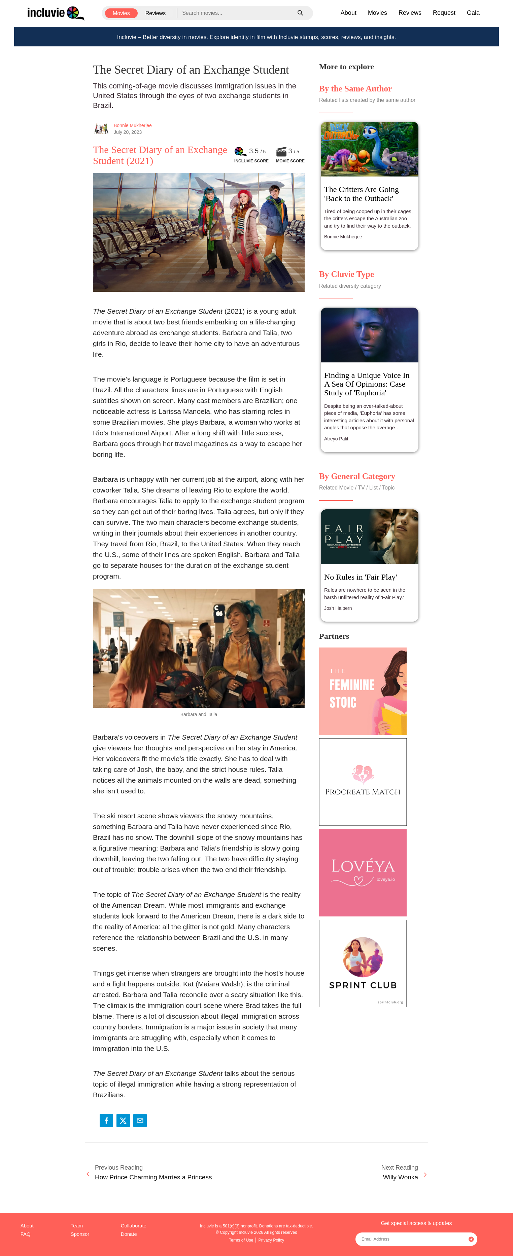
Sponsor (80, 1234)
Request (444, 12)
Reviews (155, 13)
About (348, 12)
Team (77, 1225)
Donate (129, 1234)
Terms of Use (241, 1240)
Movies (121, 13)
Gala (473, 12)
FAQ (26, 1234)
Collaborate (133, 1225)
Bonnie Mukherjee (133, 125)
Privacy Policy (271, 1240)
